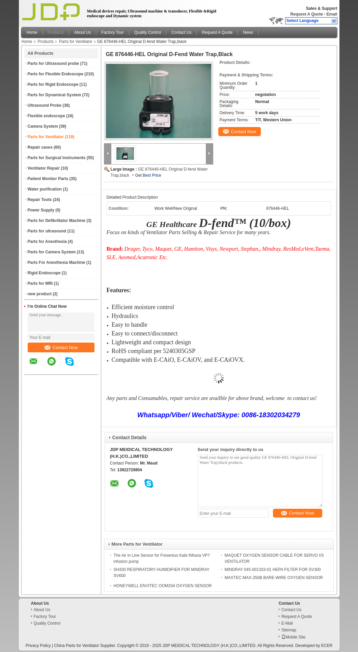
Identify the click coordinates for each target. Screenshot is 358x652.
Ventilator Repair (44, 168)
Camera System (43, 126)
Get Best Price (148, 175)
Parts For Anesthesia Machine (56, 262)
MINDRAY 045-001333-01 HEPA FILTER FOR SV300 (273, 569)
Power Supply (41, 210)
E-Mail (287, 623)
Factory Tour (112, 32)
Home (32, 32)
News (248, 32)
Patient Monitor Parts (48, 178)
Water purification (45, 189)
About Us (82, 32)
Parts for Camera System (52, 252)
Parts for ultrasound (47, 231)
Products (56, 32)
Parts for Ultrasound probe (53, 63)
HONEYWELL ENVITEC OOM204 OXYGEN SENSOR (163, 585)
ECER (326, 645)
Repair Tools (40, 199)
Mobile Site (293, 637)
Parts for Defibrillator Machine (56, 220)
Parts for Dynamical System (54, 95)
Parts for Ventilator (75, 41)
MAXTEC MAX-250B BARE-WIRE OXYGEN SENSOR (274, 577)
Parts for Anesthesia (47, 241)
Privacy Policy (38, 645)
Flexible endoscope (46, 116)
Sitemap (288, 630)
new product (40, 294)
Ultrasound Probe (45, 105)
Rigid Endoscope (44, 273)
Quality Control (147, 32)
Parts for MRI (40, 283)
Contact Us (181, 32)
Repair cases (40, 147)
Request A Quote (306, 14)
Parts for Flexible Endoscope (55, 74)
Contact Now (61, 347)
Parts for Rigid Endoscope (53, 84)
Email (331, 14)
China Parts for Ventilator (76, 645)
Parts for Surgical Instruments (57, 157)
